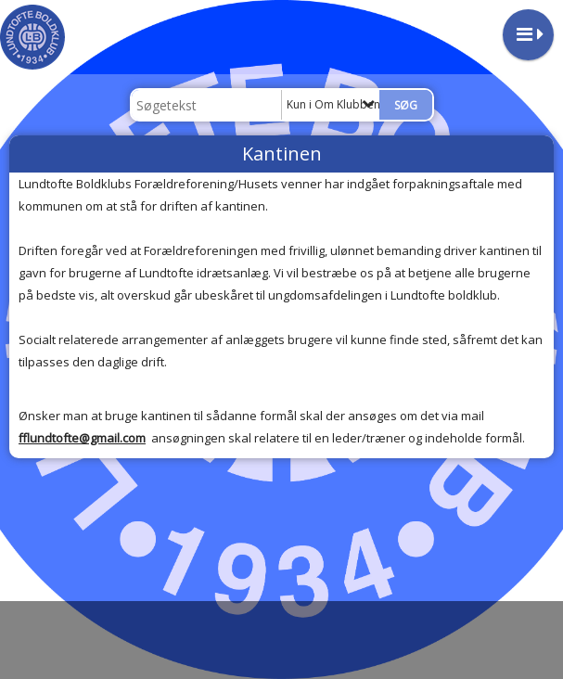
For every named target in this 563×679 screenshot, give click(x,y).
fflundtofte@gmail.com (82, 437)
